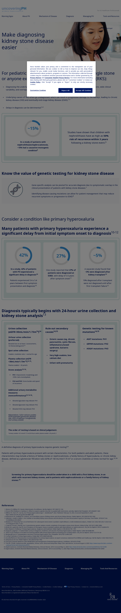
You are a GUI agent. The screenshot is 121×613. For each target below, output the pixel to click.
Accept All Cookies (83, 90)
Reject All (66, 90)
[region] (61, 79)
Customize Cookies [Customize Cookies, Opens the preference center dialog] (38, 90)
